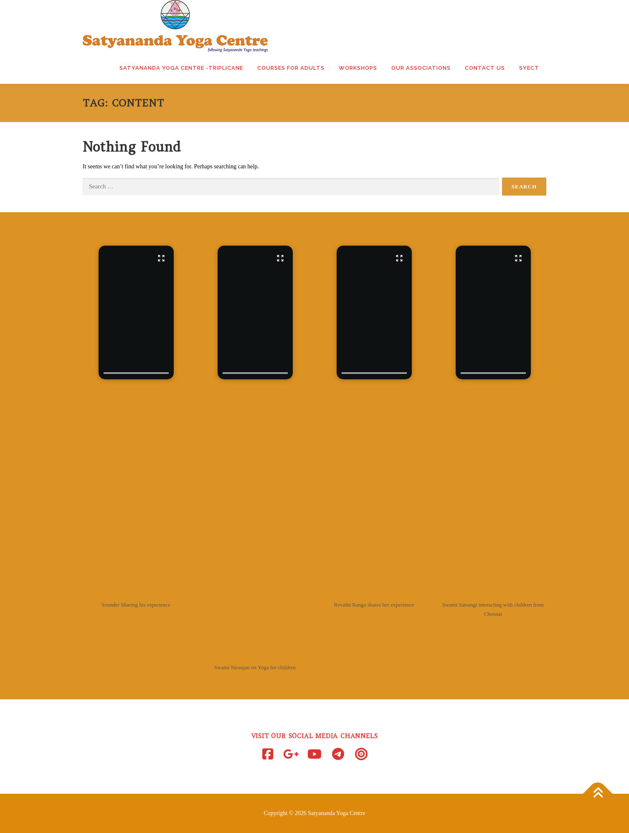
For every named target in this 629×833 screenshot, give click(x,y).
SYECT (529, 68)
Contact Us (485, 68)
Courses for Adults (291, 68)
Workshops (358, 68)
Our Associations (421, 68)
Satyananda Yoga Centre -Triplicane (181, 68)
